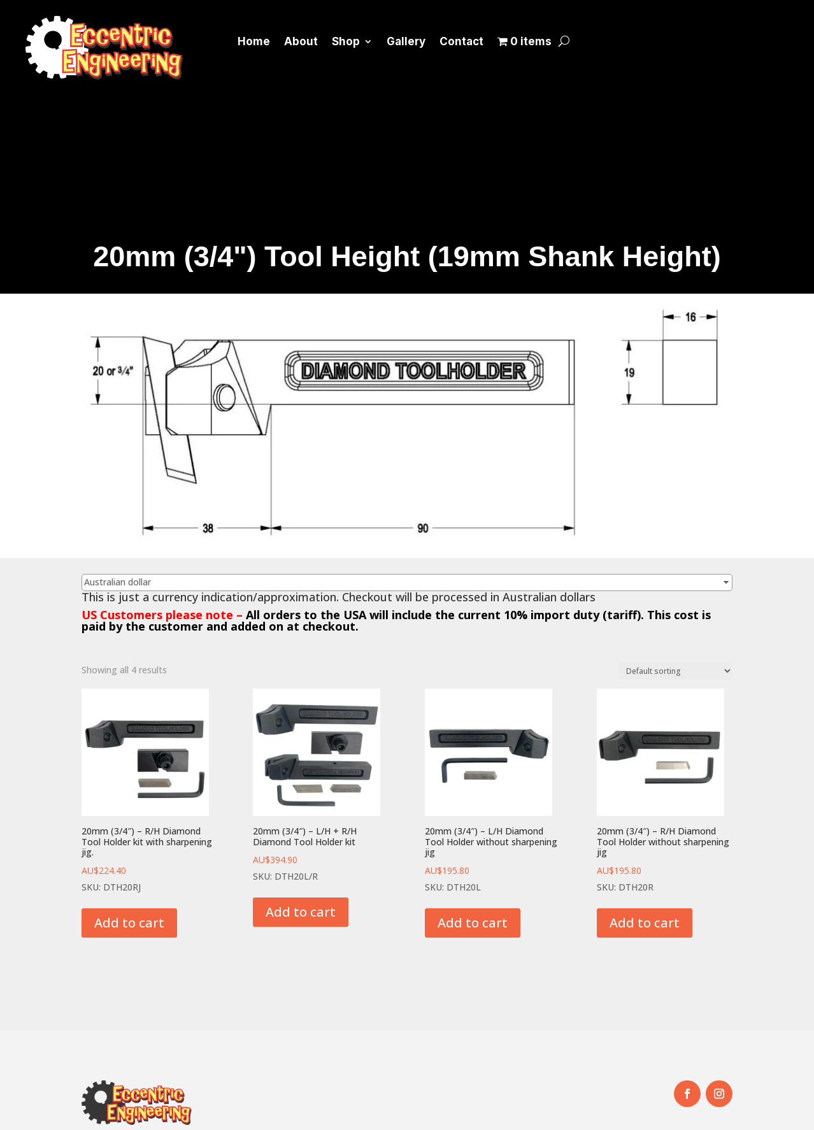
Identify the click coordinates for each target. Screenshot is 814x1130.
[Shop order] (675, 671)
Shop (346, 41)
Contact (461, 41)
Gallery (406, 41)
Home (254, 41)
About (301, 41)
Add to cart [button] (129, 922)
